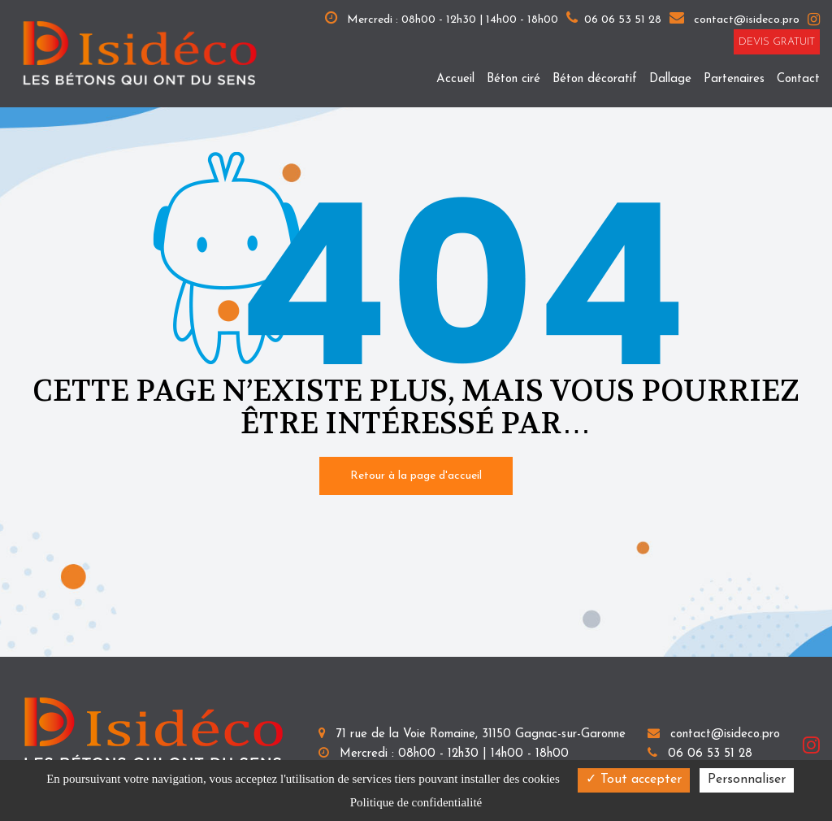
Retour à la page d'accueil (416, 476)
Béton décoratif (594, 79)
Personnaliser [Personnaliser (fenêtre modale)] (747, 779)
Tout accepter (634, 779)
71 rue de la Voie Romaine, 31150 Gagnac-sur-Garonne (472, 734)
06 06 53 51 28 (700, 754)
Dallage (670, 79)
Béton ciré (513, 79)
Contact (798, 79)
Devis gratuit (777, 42)
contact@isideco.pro (735, 20)
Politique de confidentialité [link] (416, 802)
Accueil (455, 79)
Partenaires (734, 79)
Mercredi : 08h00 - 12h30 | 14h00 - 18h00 (441, 18)
